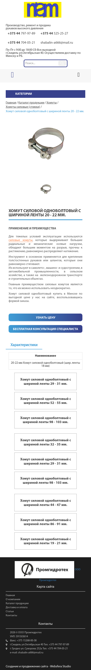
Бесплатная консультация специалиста (45, 329)
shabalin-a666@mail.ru (57, 43)
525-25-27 (54, 33)
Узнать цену (45, 317)
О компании (13, 599)
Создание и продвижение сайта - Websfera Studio (38, 666)
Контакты (11, 615)
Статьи (10, 611)
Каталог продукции (17, 603)
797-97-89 (21, 33)
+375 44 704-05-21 (57, 648)
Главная (10, 595)
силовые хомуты (20, 240)
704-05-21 (21, 43)
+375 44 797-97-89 (58, 644)
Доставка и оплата (17, 607)
